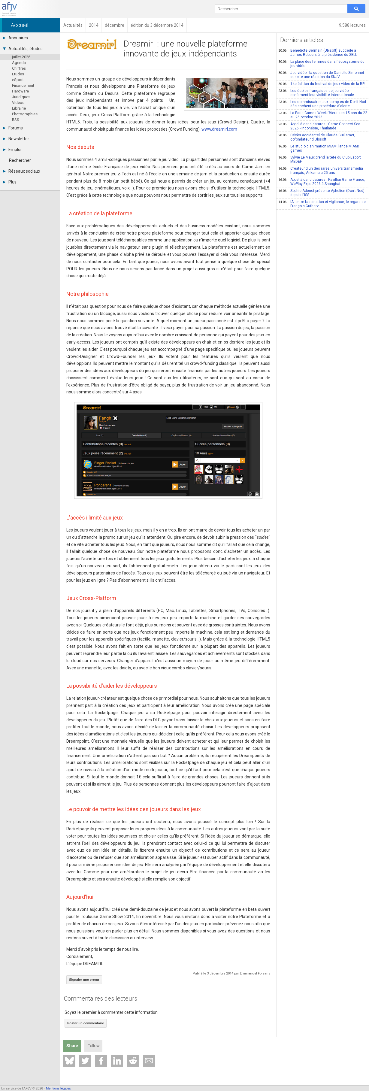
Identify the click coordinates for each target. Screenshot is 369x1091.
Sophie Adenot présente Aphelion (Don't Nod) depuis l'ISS (321, 193)
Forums (13, 128)
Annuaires (15, 37)
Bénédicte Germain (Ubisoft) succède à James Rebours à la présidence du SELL (317, 52)
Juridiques (21, 97)
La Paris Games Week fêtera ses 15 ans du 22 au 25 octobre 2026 (322, 115)
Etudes (18, 74)
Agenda (19, 62)
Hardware (20, 91)
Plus (10, 182)
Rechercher (20, 160)
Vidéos (18, 102)
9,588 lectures (352, 25)
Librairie (19, 108)
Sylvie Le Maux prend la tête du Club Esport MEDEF (319, 159)
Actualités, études (23, 48)
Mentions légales (58, 1088)
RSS (15, 119)
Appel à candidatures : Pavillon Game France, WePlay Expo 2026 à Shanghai (321, 181)
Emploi (12, 149)
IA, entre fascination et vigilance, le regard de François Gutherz (322, 204)
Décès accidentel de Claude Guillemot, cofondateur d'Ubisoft (316, 137)
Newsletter (16, 138)
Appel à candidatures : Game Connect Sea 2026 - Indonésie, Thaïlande (319, 126)
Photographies (25, 114)
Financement (23, 85)
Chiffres (19, 68)
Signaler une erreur (84, 979)
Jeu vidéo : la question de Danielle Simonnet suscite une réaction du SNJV (321, 75)
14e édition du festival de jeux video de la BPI (321, 84)
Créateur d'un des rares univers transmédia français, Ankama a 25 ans (320, 170)
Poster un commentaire (85, 1023)
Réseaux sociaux (21, 171)
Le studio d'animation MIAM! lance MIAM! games (318, 148)
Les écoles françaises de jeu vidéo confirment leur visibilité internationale (316, 93)
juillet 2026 (21, 57)
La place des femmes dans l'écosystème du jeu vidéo (321, 63)
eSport (18, 79)
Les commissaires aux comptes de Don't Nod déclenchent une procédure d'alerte (322, 104)
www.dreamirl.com (219, 129)
